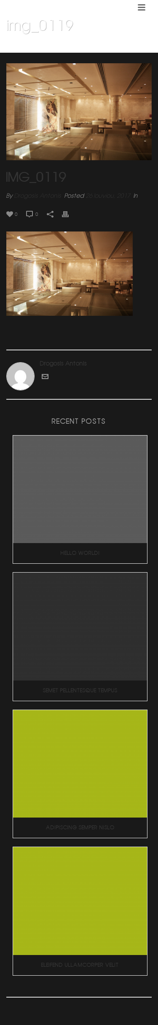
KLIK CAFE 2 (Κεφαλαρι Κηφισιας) (74, 46)
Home (22, 46)
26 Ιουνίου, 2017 (108, 195)
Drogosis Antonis (37, 195)
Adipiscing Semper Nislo (80, 827)
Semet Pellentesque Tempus (80, 690)
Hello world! (80, 553)
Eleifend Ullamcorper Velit (80, 965)
